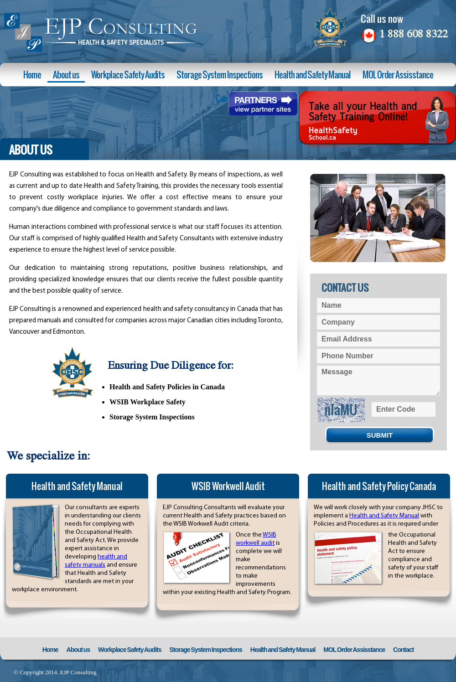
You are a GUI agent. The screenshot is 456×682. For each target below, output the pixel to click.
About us (66, 74)
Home (32, 74)
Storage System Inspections (219, 74)
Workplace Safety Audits (128, 74)
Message (378, 380)
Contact (403, 649)
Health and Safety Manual (313, 74)
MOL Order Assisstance (398, 74)
